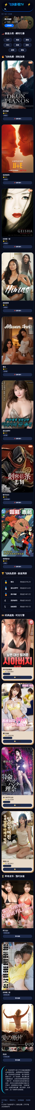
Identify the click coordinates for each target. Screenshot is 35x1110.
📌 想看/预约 (17, 118)
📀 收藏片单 (17, 677)
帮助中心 (13, 1100)
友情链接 (21, 1100)
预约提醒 (17, 936)
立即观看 (9, 25)
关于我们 (4, 1100)
